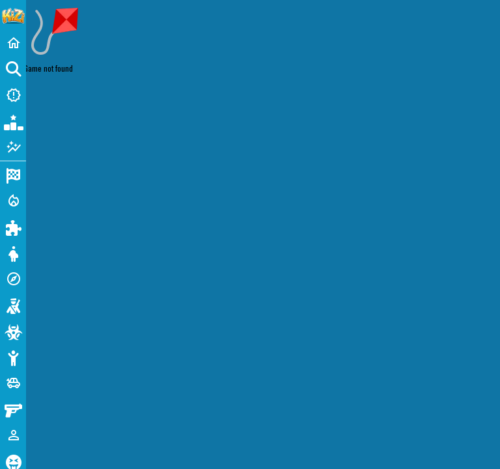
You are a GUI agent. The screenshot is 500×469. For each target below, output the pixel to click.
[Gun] (13, 409)
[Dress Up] (13, 253)
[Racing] (13, 175)
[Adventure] (13, 279)
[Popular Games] (13, 121)
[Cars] (13, 383)
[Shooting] (13, 305)
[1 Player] (13, 435)
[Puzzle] (13, 227)
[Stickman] (13, 357)
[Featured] (13, 147)
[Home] (13, 43)
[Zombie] (13, 331)
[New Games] (13, 95)
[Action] (13, 201)
